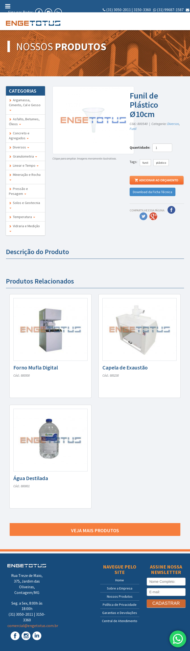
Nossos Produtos (120, 596)
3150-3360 (142, 9)
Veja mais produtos (95, 530)
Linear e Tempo (24, 165)
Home (119, 580)
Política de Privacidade (120, 604)
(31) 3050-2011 (118, 9)
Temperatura (22, 217)
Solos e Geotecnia (24, 205)
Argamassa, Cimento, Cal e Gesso (25, 104)
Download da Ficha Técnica (152, 192)
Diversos (19, 147)
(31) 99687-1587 (170, 9)
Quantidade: (141, 147)
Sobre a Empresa (119, 588)
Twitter (143, 216)
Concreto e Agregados (19, 135)
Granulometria (23, 156)
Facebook (171, 210)
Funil (133, 128)
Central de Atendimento (119, 621)
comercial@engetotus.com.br (164, 15)
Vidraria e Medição (24, 228)
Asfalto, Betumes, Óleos (24, 121)
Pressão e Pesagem (18, 191)
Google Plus (153, 216)
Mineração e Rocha (25, 176)
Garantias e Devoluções (119, 612)
